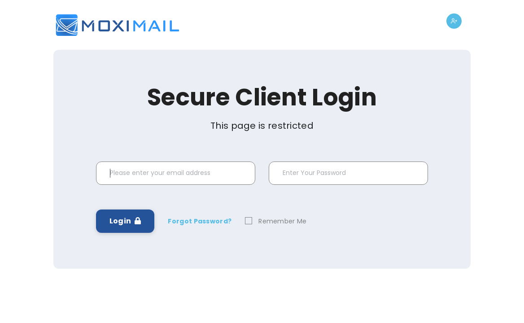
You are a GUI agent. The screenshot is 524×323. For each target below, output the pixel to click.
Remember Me (282, 221)
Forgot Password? (199, 221)
